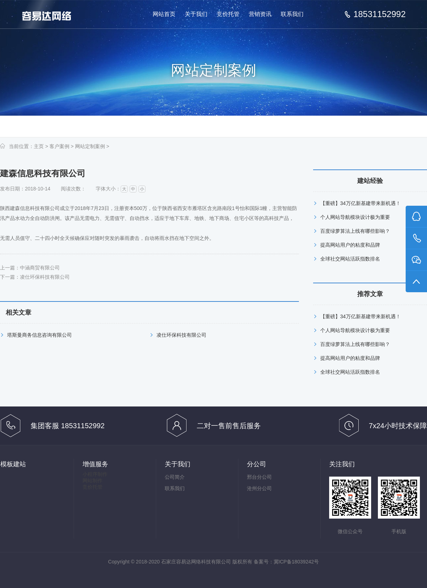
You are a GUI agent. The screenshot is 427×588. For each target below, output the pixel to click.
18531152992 (379, 14)
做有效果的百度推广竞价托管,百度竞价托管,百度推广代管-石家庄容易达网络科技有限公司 (52, 15)
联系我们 (292, 14)
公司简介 (175, 477)
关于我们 (196, 14)
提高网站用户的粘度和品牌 (350, 245)
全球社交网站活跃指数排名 (350, 259)
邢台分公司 (259, 477)
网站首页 (164, 14)
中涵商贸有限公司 (40, 268)
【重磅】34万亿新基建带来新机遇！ (360, 203)
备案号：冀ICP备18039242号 (286, 562)
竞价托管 (228, 14)
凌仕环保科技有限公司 (45, 277)
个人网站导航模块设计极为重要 (355, 217)
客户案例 (59, 146)
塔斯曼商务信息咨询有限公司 (39, 335)
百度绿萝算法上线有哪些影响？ (355, 231)
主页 (39, 146)
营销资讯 (260, 14)
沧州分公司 (259, 488)
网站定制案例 (90, 146)
